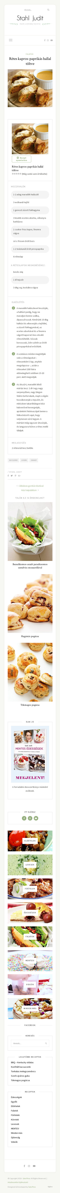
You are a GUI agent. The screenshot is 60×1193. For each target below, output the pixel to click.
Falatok (29, 54)
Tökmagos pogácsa (30, 705)
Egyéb (14, 1101)
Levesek (15, 1124)
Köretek (15, 1119)
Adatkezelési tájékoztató (18, 1182)
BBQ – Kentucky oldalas (22, 1062)
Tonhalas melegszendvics (23, 1071)
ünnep (34, 460)
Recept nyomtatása (21, 159)
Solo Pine (26, 1178)
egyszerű (13, 460)
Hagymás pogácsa (30, 636)
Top (50, 1187)
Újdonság (15, 1137)
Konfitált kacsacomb (21, 1066)
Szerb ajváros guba (20, 1075)
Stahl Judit (15, 472)
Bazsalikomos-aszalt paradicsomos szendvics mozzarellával (30, 566)
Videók (14, 1141)
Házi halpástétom (30, 490)
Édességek (16, 1097)
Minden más (16, 1133)
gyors (24, 460)
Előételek (15, 1106)
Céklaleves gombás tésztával (30, 486)
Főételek (15, 1115)
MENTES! (15, 1128)
